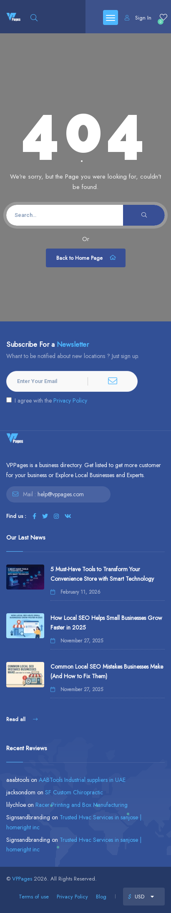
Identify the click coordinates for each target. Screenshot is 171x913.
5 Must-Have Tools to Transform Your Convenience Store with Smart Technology (102, 574)
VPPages (22, 879)
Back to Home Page (86, 258)
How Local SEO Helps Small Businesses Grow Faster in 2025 (106, 623)
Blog (101, 897)
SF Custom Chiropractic (74, 792)
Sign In (138, 18)
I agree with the (46, 400)
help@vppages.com (61, 494)
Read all (22, 719)
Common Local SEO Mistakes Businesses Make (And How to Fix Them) (106, 671)
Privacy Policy (70, 400)
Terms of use (34, 897)
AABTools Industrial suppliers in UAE (82, 780)
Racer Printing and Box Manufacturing (81, 805)
